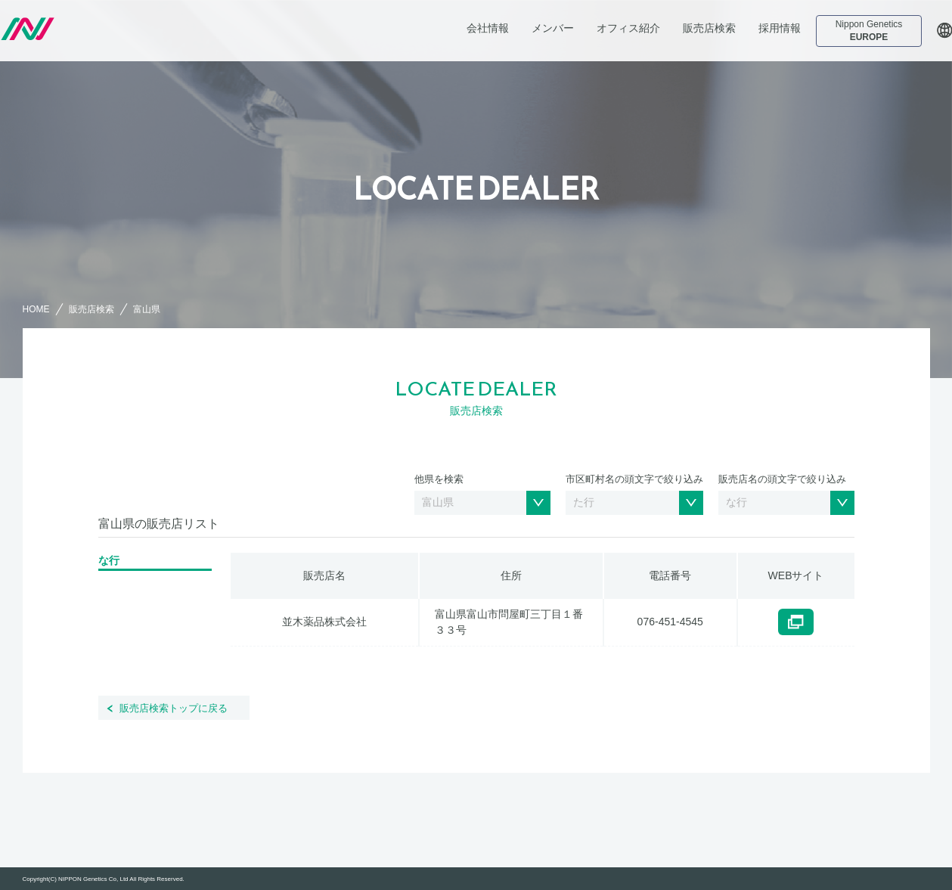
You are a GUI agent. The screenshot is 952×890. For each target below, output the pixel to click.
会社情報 (488, 28)
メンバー (553, 28)
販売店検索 (709, 28)
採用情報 (779, 28)
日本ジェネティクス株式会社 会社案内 (103, 29)
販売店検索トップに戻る (173, 708)
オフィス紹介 (628, 28)
